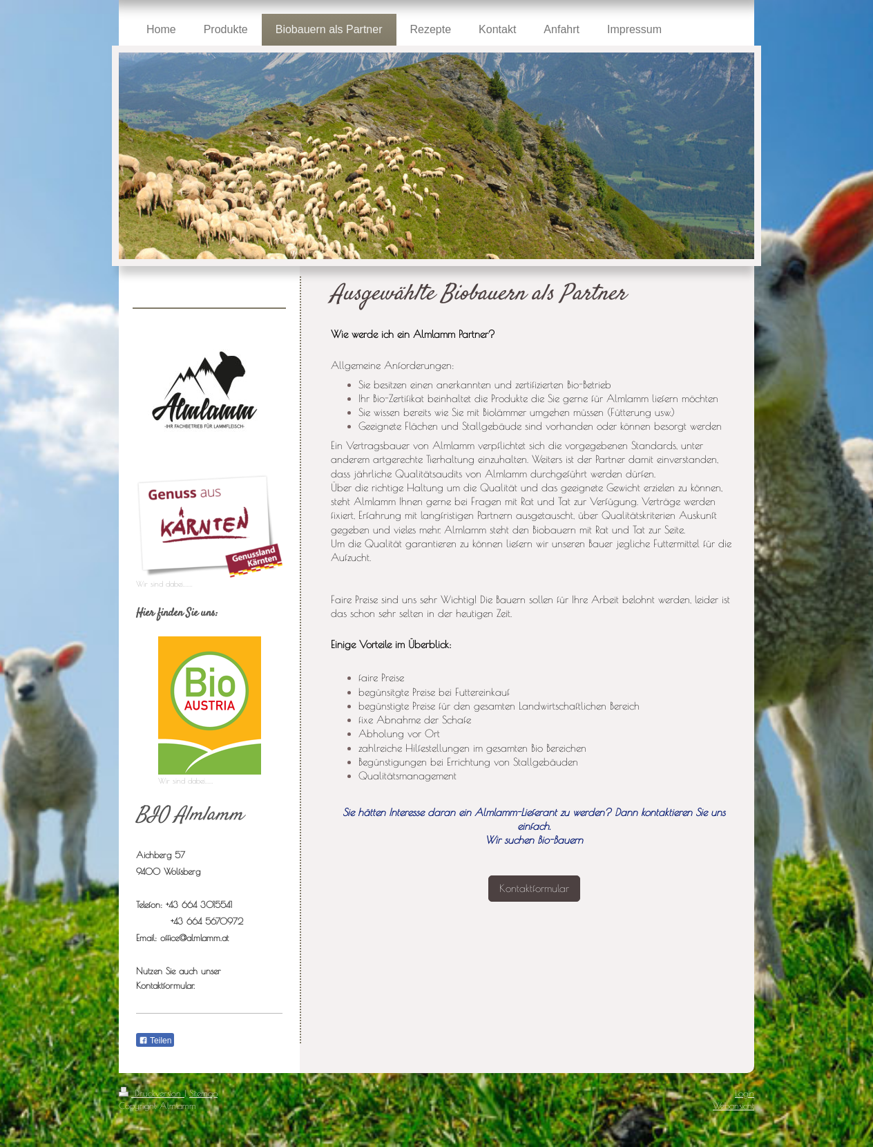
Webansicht (733, 1105)
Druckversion (151, 1093)
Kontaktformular (534, 888)
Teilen (155, 1040)
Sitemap (203, 1093)
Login (744, 1093)
